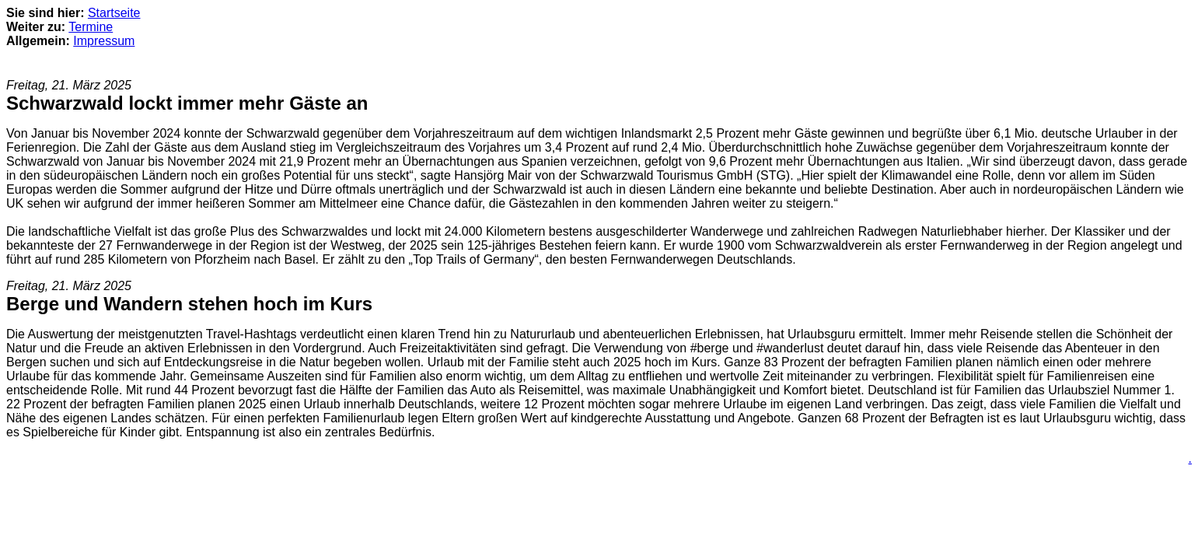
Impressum (103, 40)
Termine (90, 26)
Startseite (114, 12)
